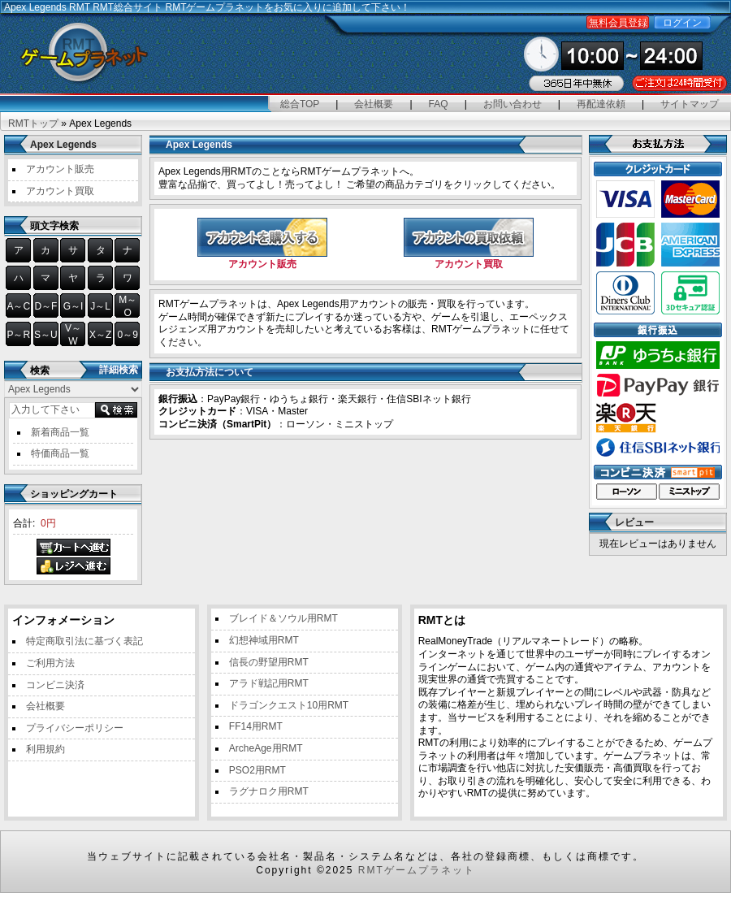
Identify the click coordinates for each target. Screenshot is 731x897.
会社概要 (373, 104)
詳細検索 (118, 369)
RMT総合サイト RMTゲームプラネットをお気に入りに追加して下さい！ (251, 7)
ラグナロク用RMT (269, 791)
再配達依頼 (601, 104)
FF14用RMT (256, 726)
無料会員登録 (618, 22)
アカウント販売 (60, 169)
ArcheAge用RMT (266, 748)
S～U (46, 334)
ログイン (682, 22)
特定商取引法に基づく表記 (84, 641)
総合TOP (299, 104)
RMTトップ (33, 123)
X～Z (100, 334)
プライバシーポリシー (74, 728)
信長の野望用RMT (269, 662)
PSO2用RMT (257, 770)
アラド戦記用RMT (269, 683)
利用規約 (45, 749)
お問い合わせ (512, 104)
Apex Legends (63, 144)
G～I (73, 306)
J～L (100, 306)
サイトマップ (689, 104)
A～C (18, 306)
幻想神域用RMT (264, 640)
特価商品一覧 (60, 453)
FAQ (438, 104)
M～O (127, 306)
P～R (18, 334)
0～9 (128, 334)
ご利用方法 (50, 663)
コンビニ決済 (55, 685)
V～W (73, 335)
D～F (45, 306)
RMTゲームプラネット (416, 870)
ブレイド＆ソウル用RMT (283, 618)
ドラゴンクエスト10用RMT (288, 705)
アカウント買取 (60, 191)
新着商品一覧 (60, 432)
